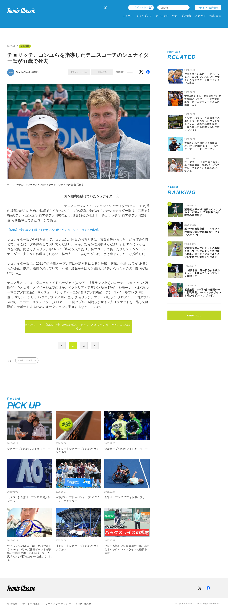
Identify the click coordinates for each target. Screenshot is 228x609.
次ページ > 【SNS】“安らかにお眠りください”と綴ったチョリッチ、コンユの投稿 (78, 326)
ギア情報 (186, 15)
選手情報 (24, 46)
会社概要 (12, 604)
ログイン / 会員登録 (208, 7)
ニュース (128, 15)
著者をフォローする (79, 72)
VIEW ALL (194, 315)
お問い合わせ (84, 604)
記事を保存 (102, 72)
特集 (175, 15)
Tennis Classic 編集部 (27, 72)
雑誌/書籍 (215, 15)
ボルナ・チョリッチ (27, 361)
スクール (200, 15)
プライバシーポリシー (58, 604)
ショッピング (144, 15)
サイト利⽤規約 (31, 604)
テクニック (162, 15)
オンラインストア (139, 7)
